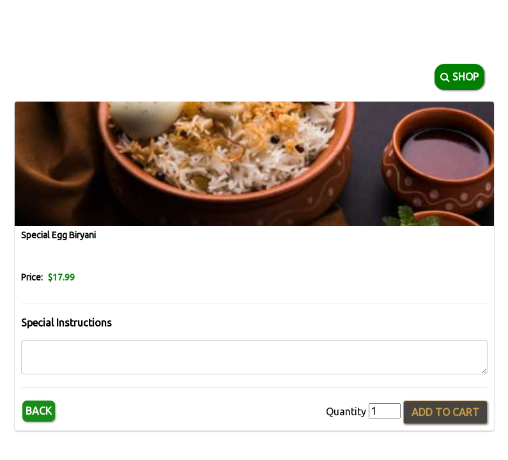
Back (39, 411)
